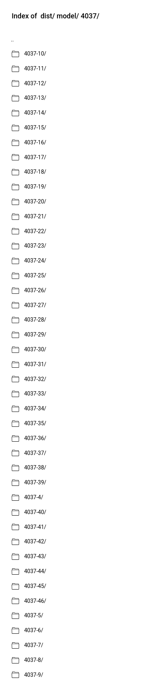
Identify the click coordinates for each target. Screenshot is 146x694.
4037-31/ (35, 364)
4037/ (90, 16)
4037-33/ (35, 393)
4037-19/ (35, 186)
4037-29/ (35, 334)
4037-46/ (35, 601)
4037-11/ (35, 68)
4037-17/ (35, 157)
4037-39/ (35, 482)
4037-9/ (33, 675)
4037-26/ (35, 290)
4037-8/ (33, 660)
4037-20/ (35, 201)
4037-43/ (35, 556)
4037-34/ (35, 408)
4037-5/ (33, 615)
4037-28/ (35, 319)
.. (12, 39)
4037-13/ (35, 98)
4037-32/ (35, 379)
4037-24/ (35, 260)
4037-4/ (33, 497)
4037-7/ (33, 645)
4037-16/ (35, 142)
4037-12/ (35, 83)
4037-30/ (35, 349)
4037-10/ (35, 53)
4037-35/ (35, 423)
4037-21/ (35, 216)
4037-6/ (33, 630)
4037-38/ (35, 467)
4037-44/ (35, 571)
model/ (67, 16)
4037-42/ (35, 541)
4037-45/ (35, 586)
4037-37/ (35, 453)
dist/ (47, 16)
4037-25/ (35, 275)
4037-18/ (35, 172)
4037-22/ (35, 231)
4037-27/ (35, 305)
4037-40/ (35, 512)
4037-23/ (35, 246)
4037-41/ (35, 527)
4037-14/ (35, 113)
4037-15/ (35, 127)
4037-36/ (35, 438)
